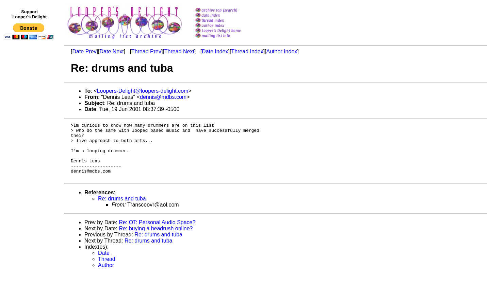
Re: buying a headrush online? (156, 240)
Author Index (281, 51)
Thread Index (247, 51)
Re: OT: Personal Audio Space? (157, 233)
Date (104, 264)
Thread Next (179, 51)
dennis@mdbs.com (163, 97)
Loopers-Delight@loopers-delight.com (143, 91)
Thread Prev (146, 51)
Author (106, 276)
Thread (106, 270)
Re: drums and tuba (122, 210)
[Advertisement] (30, 182)
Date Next (111, 51)
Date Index (215, 51)
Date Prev (84, 51)
